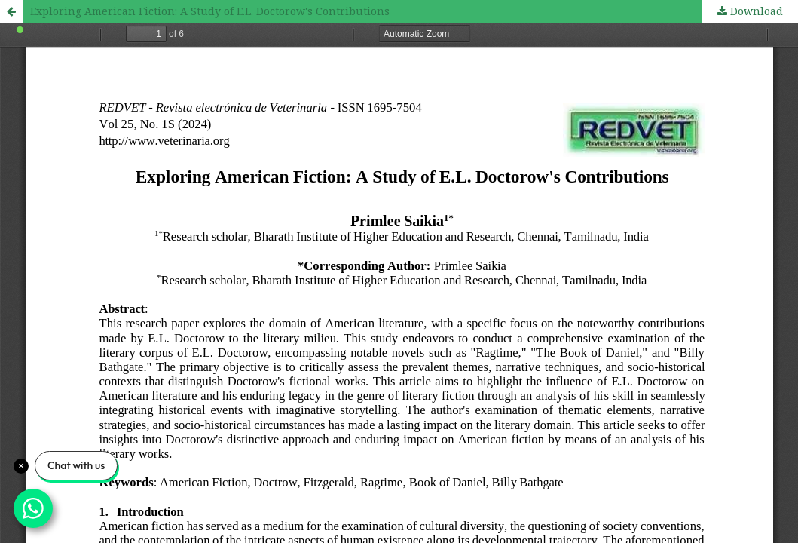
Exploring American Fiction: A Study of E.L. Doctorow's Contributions (210, 11)
